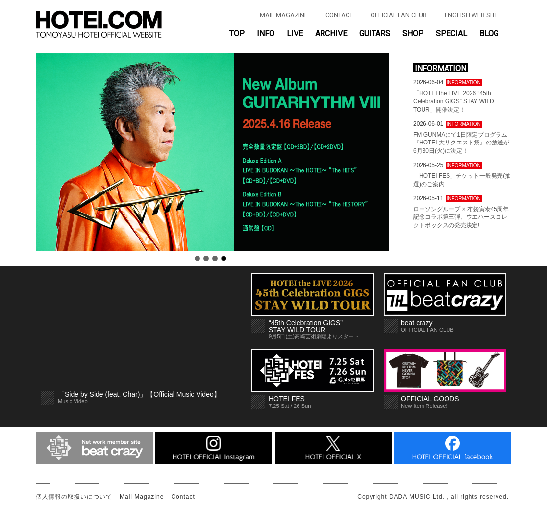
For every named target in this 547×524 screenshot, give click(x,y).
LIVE (295, 33)
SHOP (412, 33)
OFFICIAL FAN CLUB (399, 15)
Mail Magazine (142, 496)
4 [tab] (223, 258)
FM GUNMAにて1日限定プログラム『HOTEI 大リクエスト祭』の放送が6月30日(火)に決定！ (461, 143)
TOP (237, 33)
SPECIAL (451, 33)
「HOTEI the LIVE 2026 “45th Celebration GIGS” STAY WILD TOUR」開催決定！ (453, 101)
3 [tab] (215, 258)
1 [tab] (197, 258)
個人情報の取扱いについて (74, 496)
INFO (265, 33)
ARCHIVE (331, 33)
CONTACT (339, 15)
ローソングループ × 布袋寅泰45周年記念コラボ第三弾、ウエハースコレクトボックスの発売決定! (461, 217)
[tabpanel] (212, 152)
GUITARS (374, 33)
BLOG (488, 33)
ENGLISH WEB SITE (471, 15)
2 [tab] (206, 258)
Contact (183, 496)
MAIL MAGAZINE (284, 15)
